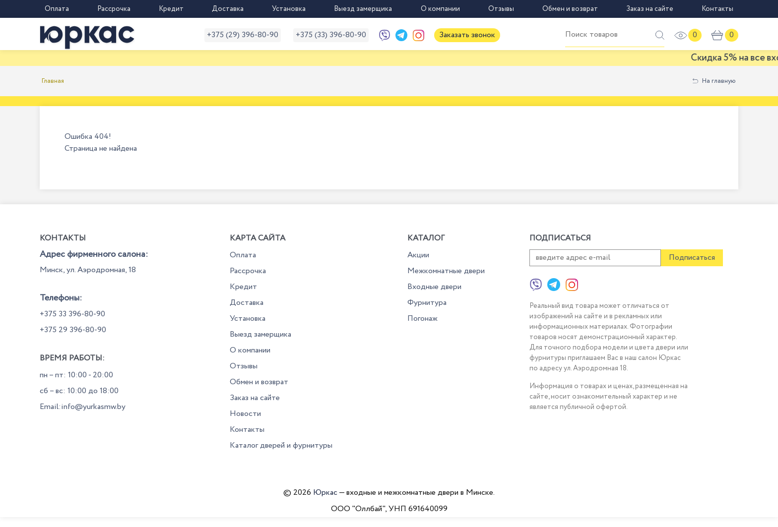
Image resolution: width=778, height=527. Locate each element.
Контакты (717, 9)
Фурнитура (427, 302)
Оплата (57, 9)
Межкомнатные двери (446, 271)
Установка (289, 9)
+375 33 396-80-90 (72, 314)
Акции (418, 255)
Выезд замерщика (363, 9)
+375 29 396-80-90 (73, 330)
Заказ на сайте (649, 9)
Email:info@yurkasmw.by (83, 406)
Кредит (171, 9)
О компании (440, 9)
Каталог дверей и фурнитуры (281, 445)
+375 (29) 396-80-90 (242, 35)
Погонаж (422, 318)
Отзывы (501, 9)
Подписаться (692, 257)
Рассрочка (113, 9)
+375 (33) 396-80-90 (331, 35)
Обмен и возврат (570, 9)
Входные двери (434, 287)
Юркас (325, 492)
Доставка (228, 9)
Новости (245, 413)
